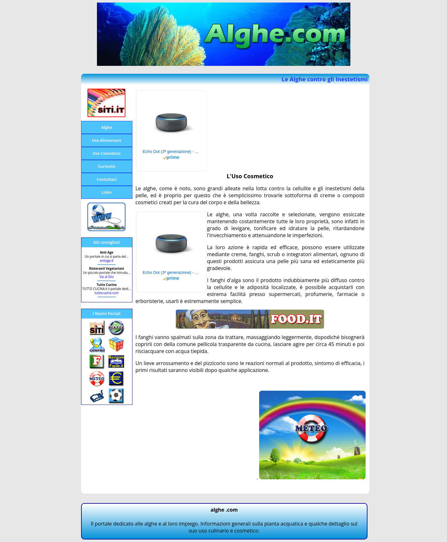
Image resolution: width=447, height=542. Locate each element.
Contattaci (107, 179)
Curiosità (106, 166)
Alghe (106, 127)
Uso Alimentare (106, 140)
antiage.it (106, 260)
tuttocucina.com (106, 293)
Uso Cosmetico (107, 153)
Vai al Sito (106, 276)
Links (107, 192)
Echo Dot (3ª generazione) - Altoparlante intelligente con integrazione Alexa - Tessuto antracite (171, 151)
